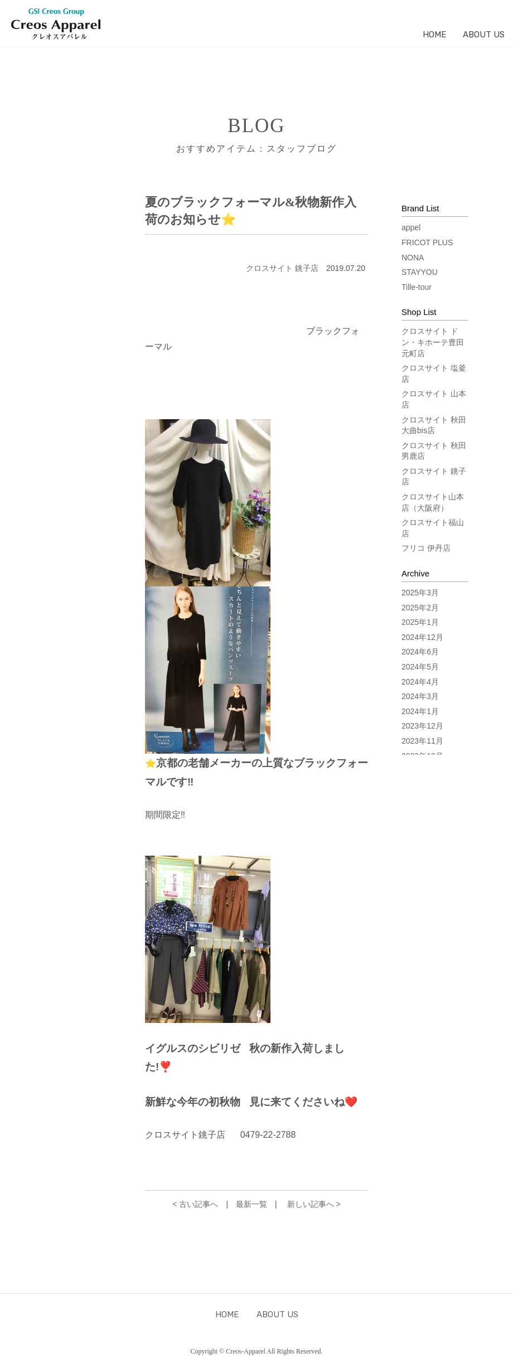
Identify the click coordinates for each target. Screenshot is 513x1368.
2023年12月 (422, 725)
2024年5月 (420, 666)
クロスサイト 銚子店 (282, 268)
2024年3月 (420, 696)
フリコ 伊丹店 (426, 548)
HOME (434, 35)
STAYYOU (419, 272)
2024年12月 (422, 637)
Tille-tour (416, 287)
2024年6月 (420, 651)
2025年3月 (420, 592)
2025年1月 (420, 622)
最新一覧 (251, 1204)
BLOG (256, 126)
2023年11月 (422, 740)
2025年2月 (420, 607)
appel (410, 227)
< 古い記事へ (195, 1204)
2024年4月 (420, 681)
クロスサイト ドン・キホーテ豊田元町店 (432, 342)
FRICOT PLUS (427, 242)
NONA (412, 257)
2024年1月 (420, 711)
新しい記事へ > (314, 1204)
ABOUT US (484, 35)
